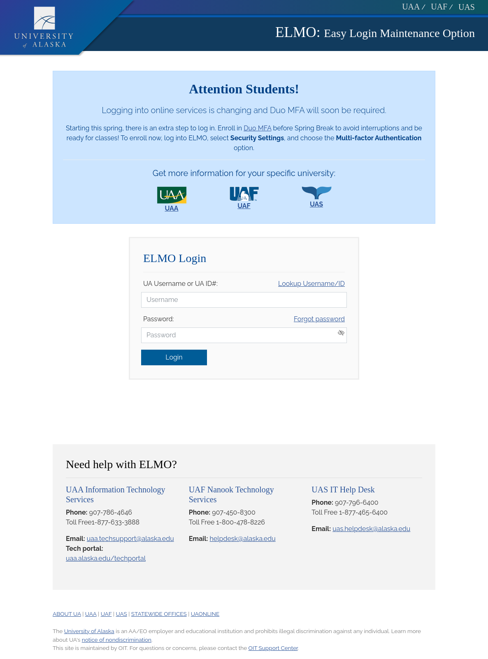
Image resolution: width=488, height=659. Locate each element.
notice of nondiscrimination (116, 639)
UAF (439, 6)
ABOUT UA (67, 613)
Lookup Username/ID (311, 284)
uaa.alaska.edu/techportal (106, 558)
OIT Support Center (273, 648)
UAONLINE (205, 613)
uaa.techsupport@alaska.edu (130, 539)
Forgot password (319, 319)
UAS (466, 7)
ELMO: (297, 32)
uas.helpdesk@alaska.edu (371, 529)
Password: (158, 319)
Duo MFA (257, 128)
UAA (411, 6)
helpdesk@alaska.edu (243, 539)
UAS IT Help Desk (343, 489)
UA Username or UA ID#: (180, 284)
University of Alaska (89, 631)
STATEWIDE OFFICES (159, 613)
